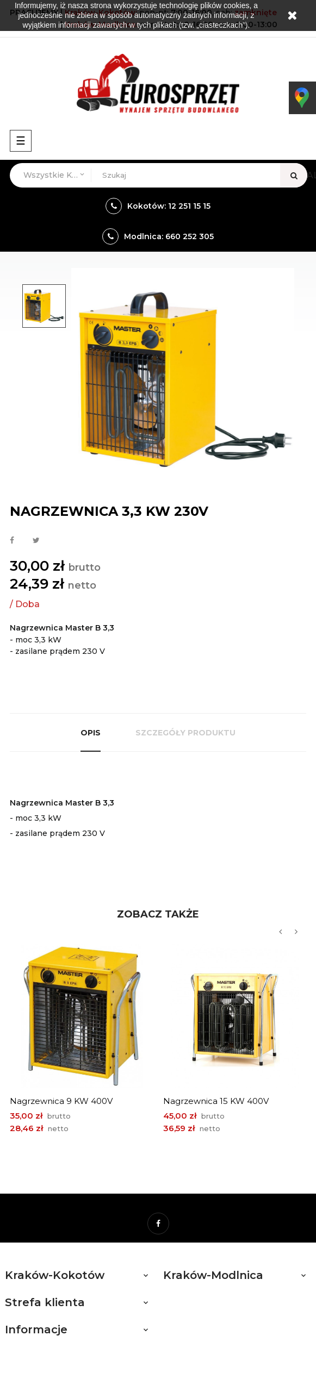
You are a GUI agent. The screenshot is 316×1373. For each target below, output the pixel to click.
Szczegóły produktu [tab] (185, 733)
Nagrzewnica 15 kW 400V (216, 1101)
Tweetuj (36, 541)
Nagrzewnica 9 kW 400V (61, 1101)
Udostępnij (12, 541)
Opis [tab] (90, 733)
